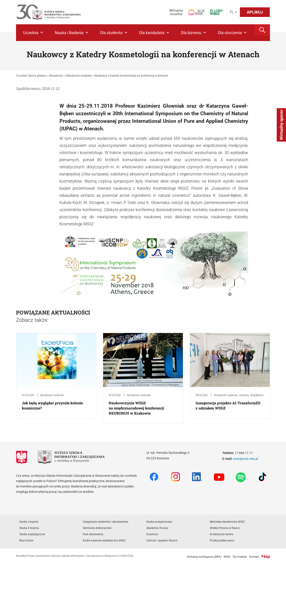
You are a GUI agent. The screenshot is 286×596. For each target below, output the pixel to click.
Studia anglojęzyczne (32, 534)
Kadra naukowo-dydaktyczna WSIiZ (104, 540)
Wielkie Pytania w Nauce (224, 528)
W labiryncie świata (221, 534)
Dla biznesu (194, 32)
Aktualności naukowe (52, 395)
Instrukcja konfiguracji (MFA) (204, 556)
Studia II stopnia (29, 528)
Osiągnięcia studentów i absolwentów (105, 521)
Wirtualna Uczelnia (176, 12)
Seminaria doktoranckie (97, 528)
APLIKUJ (255, 12)
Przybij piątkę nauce (222, 540)
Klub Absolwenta (93, 534)
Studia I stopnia (28, 521)
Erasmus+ (152, 534)
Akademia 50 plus (157, 528)
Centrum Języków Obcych (162, 540)
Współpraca (256, 395)
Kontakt (254, 556)
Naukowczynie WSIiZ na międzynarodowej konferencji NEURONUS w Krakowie (136, 408)
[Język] (233, 12)
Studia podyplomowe (159, 521)
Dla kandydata (154, 32)
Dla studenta (114, 32)
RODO (227, 556)
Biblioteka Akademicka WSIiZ (227, 521)
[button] (262, 29)
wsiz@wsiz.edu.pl (245, 458)
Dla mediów (240, 556)
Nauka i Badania (72, 32)
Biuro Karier (26, 540)
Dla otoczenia (232, 32)
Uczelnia (33, 32)
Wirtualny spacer (281, 124)
